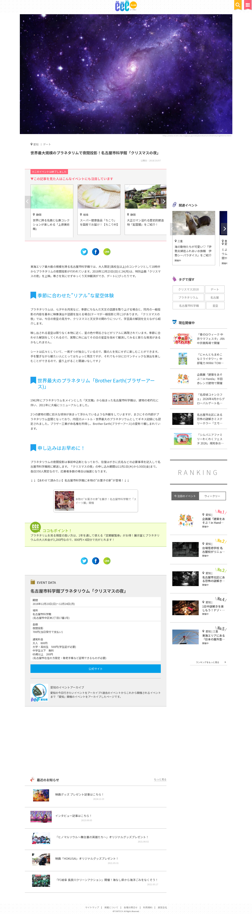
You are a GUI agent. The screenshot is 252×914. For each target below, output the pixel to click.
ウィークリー (212, 496)
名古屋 (214, 297)
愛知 (36, 144)
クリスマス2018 (188, 289)
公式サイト (96, 669)
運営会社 (162, 907)
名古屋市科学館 (189, 305)
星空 (215, 305)
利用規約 (147, 907)
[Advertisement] (95, 742)
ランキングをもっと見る (207, 662)
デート (47, 144)
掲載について (111, 907)
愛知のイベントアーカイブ (67, 687)
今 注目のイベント (185, 496)
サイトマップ (92, 907)
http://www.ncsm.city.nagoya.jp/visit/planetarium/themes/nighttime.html (197, 135)
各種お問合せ (131, 907)
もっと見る (160, 779)
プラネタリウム (188, 297)
